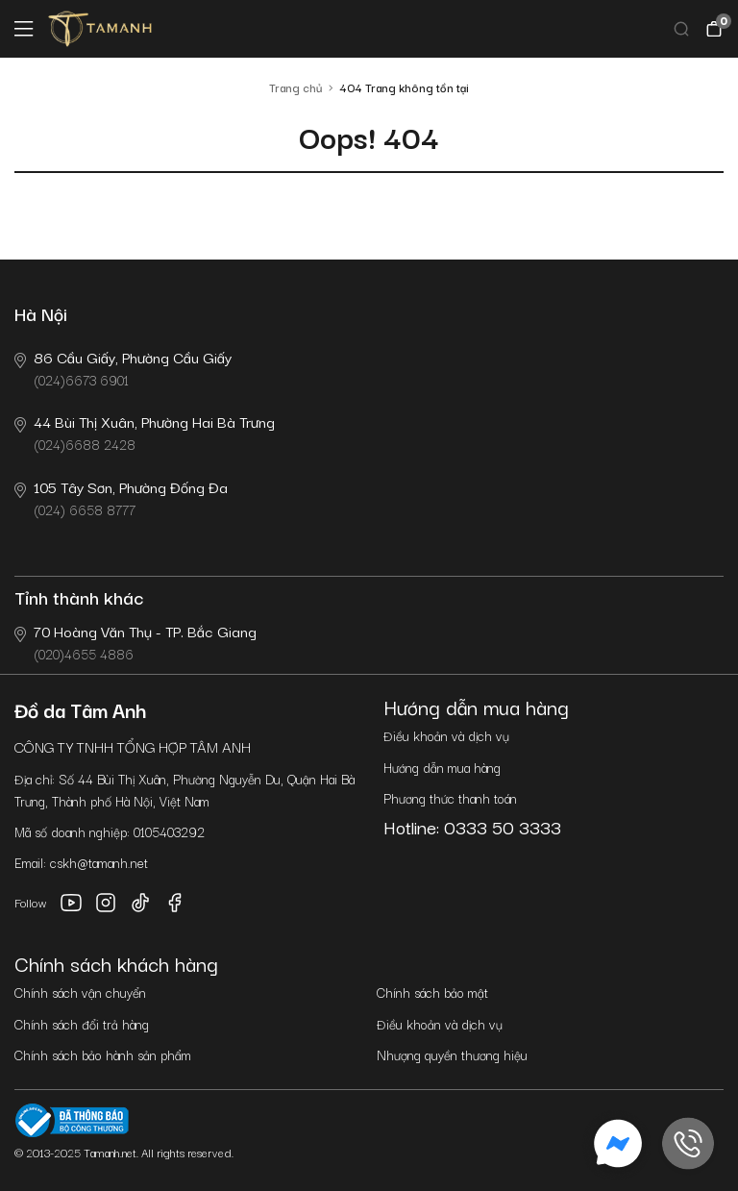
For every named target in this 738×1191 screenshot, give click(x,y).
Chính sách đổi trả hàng (81, 1023)
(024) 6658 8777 (121, 497)
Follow (30, 902)
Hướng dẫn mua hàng (442, 767)
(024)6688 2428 (144, 432)
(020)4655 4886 (135, 641)
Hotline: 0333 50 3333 (472, 826)
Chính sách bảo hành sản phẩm (102, 1054)
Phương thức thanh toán (450, 797)
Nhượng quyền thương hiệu (452, 1054)
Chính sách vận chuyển (80, 992)
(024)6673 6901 (123, 367)
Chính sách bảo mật (432, 992)
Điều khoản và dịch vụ (446, 735)
